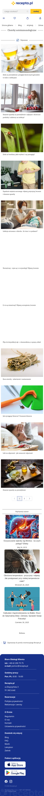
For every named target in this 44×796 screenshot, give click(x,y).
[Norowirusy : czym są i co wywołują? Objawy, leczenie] (22, 251)
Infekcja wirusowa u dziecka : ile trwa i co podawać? (20, 231)
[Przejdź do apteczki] (14, 18)
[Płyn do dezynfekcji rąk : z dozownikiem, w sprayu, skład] (22, 325)
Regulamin (9, 716)
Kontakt (8, 723)
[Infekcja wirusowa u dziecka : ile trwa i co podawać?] (22, 214)
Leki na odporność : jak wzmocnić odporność (18, 453)
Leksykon (9, 747)
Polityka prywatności (14, 701)
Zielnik (7, 750)
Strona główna (7, 25)
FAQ (6, 740)
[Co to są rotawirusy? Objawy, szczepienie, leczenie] (22, 288)
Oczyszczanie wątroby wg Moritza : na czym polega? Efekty (22, 542)
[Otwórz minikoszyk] (27, 18)
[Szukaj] (27, 11)
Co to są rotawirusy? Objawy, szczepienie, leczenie (19, 305)
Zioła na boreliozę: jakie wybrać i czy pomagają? (19, 154)
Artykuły (30, 25)
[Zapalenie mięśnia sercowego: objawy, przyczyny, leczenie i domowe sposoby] (22, 175)
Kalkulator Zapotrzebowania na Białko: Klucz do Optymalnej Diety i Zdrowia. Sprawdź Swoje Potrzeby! (22, 616)
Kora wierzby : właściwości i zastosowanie (17, 379)
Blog (20, 25)
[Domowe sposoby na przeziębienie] (22, 473)
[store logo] (22, 3)
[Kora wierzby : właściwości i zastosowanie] (22, 362)
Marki (7, 744)
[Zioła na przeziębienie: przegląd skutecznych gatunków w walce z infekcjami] (22, 58)
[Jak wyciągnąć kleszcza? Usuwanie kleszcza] (22, 399)
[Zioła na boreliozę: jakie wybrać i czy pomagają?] (22, 138)
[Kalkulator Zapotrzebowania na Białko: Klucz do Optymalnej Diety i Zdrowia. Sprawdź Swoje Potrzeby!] (22, 599)
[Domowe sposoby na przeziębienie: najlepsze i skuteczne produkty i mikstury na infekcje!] (22, 98)
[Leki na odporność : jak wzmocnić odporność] (22, 436)
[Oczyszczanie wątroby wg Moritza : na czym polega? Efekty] (22, 527)
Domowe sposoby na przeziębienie (14, 490)
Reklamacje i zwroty (13, 704)
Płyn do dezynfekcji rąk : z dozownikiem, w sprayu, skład (22, 342)
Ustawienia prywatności (15, 726)
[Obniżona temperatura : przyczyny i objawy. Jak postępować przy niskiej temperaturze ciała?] (22, 561)
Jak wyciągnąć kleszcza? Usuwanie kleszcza (17, 416)
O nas (7, 719)
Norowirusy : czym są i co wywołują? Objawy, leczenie (21, 268)
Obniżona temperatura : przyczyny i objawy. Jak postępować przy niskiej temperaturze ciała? (22, 578)
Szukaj (36, 11)
